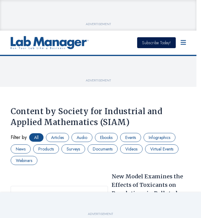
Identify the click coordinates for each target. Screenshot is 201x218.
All (36, 137)
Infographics (159, 137)
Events (130, 137)
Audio (82, 137)
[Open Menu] (183, 42)
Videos (131, 149)
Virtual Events (161, 149)
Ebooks (106, 137)
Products (46, 149)
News (21, 149)
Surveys (73, 149)
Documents (103, 149)
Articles (57, 137)
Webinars (24, 160)
